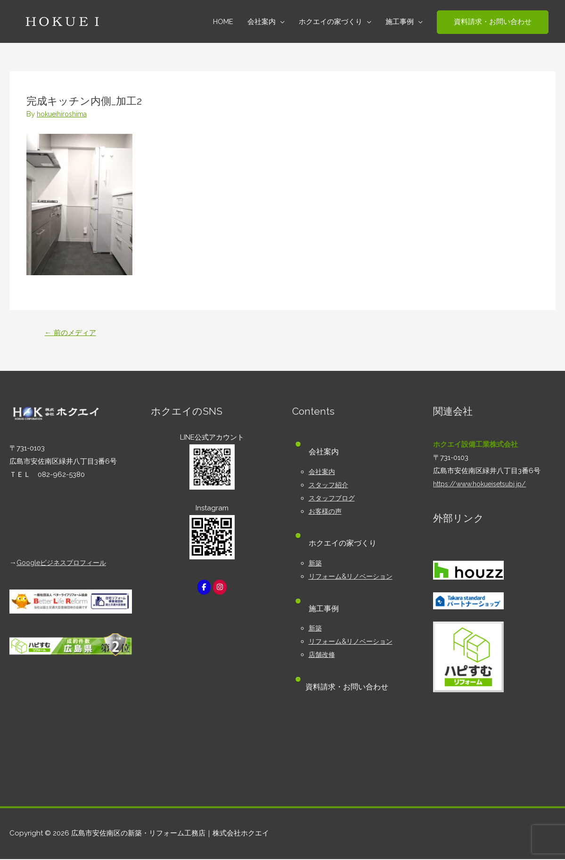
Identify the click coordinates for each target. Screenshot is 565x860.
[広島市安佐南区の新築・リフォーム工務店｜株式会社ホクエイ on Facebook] (204, 588)
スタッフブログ (333, 499)
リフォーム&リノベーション (353, 577)
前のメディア (72, 332)
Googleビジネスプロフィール (64, 563)
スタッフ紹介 (330, 486)
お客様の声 (326, 512)
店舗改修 (323, 655)
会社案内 (323, 472)
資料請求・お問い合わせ (350, 687)
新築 (316, 564)
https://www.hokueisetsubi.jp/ (483, 485)
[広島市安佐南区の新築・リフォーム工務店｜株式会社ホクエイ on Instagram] (220, 588)
